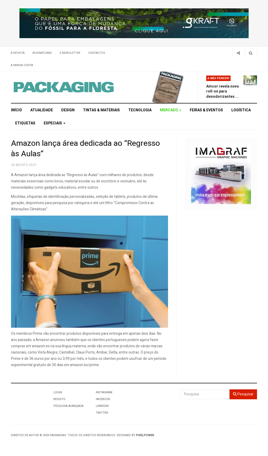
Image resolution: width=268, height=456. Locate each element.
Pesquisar (243, 394)
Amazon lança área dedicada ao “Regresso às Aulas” (85, 149)
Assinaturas (42, 53)
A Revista (18, 53)
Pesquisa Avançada (68, 406)
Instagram (104, 392)
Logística (241, 110)
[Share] (238, 53)
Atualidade (41, 110)
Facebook (103, 399)
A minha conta (22, 65)
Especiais (54, 123)
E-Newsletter (70, 53)
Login (57, 392)
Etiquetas (25, 123)
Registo (59, 399)
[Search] (250, 53)
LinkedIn (102, 406)
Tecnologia (140, 110)
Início (16, 110)
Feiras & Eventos (206, 110)
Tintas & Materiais (101, 110)
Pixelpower (145, 435)
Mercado (170, 110)
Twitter (102, 413)
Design (68, 110)
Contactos (96, 53)
